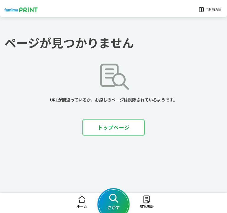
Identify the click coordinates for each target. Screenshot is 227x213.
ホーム (82, 202)
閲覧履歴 (147, 202)
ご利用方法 (209, 9)
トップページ (113, 127)
